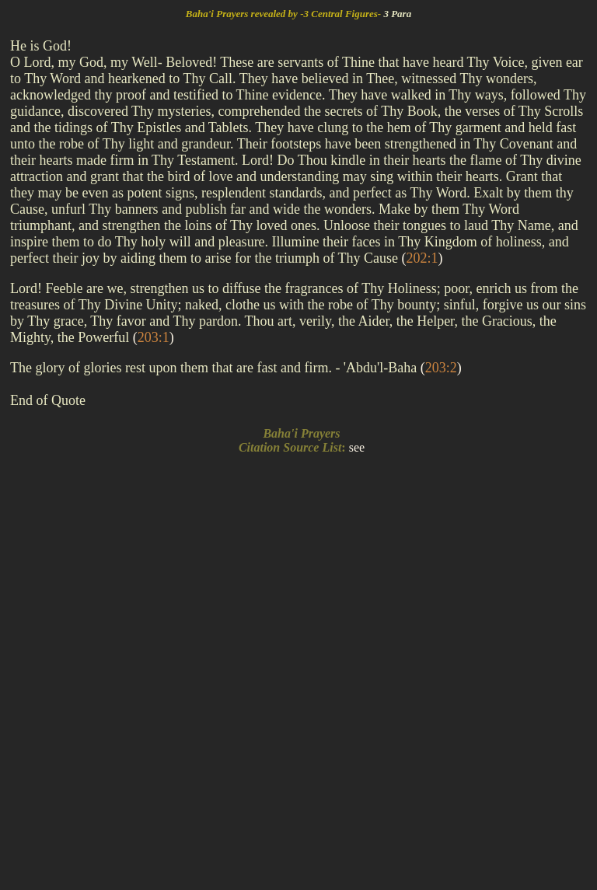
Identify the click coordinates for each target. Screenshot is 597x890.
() (422, 258)
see (357, 447)
